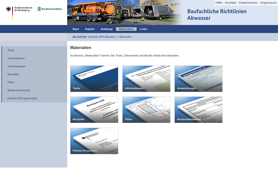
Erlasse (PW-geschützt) (22, 98)
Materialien (126, 29)
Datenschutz (248, 2)
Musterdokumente (19, 90)
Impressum (268, 2)
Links (143, 29)
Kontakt (230, 2)
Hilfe (219, 2)
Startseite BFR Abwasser (102, 37)
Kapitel (90, 29)
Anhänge (107, 29)
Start (75, 29)
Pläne (11, 82)
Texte (11, 50)
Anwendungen (17, 66)
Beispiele (13, 74)
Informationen (16, 58)
